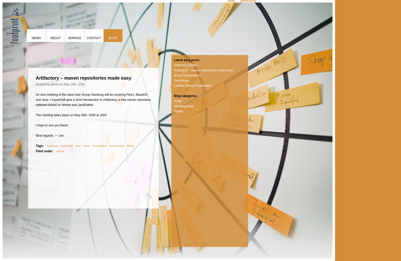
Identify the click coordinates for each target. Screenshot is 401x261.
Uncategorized (184, 106)
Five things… (183, 80)
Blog (113, 38)
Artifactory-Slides (185, 65)
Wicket (178, 111)
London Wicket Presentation (193, 86)
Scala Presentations (187, 75)
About (55, 38)
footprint (14, 24)
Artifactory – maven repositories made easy (203, 70)
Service (74, 38)
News (36, 38)
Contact (93, 38)
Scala (178, 101)
